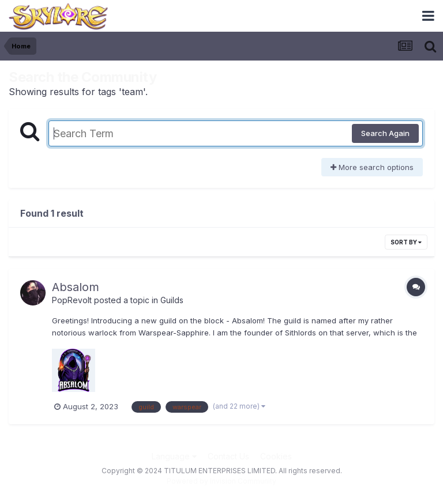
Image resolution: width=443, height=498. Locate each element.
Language (174, 456)
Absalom (75, 287)
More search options (372, 167)
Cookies (276, 456)
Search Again (385, 133)
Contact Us (228, 456)
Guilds (171, 300)
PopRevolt (72, 300)
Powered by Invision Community (221, 481)
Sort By (406, 242)
